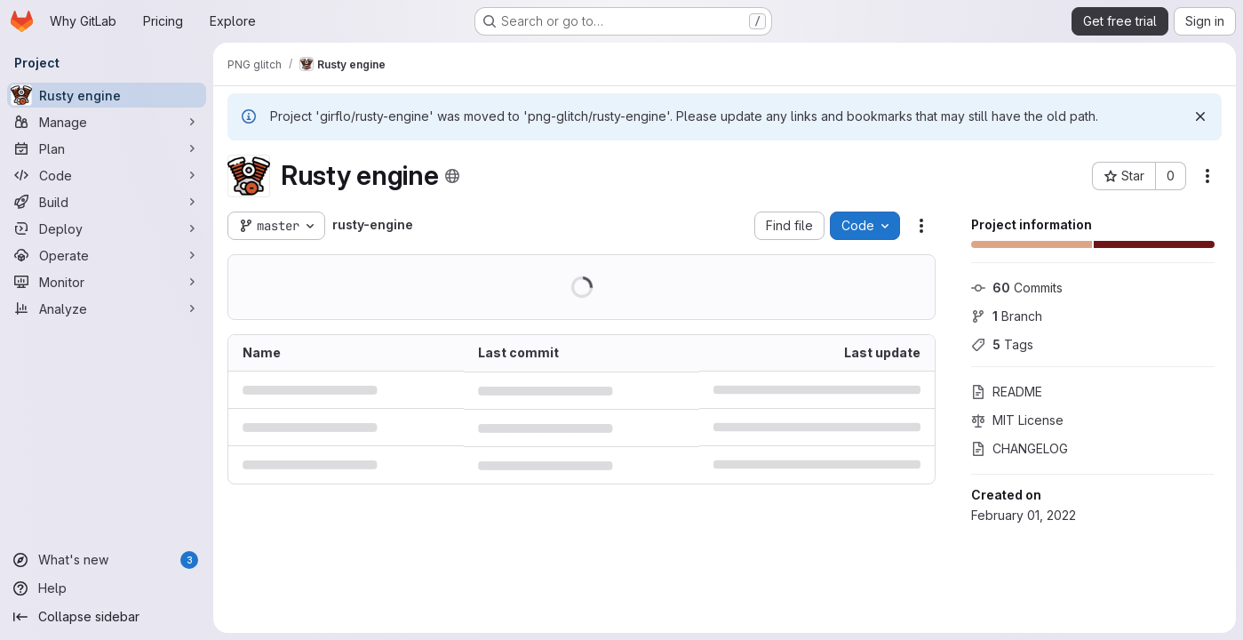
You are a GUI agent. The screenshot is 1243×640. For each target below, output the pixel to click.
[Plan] (106, 148)
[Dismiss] (1200, 116)
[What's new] (106, 560)
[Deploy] (106, 228)
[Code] (106, 175)
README (1006, 391)
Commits (1017, 287)
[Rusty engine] (106, 95)
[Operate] (106, 255)
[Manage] (106, 121)
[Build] (106, 201)
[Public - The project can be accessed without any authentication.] (452, 176)
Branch (1006, 316)
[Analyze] (106, 308)
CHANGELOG (1019, 448)
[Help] (106, 588)
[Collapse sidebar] (106, 616)
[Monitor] (106, 281)
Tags (1002, 344)
